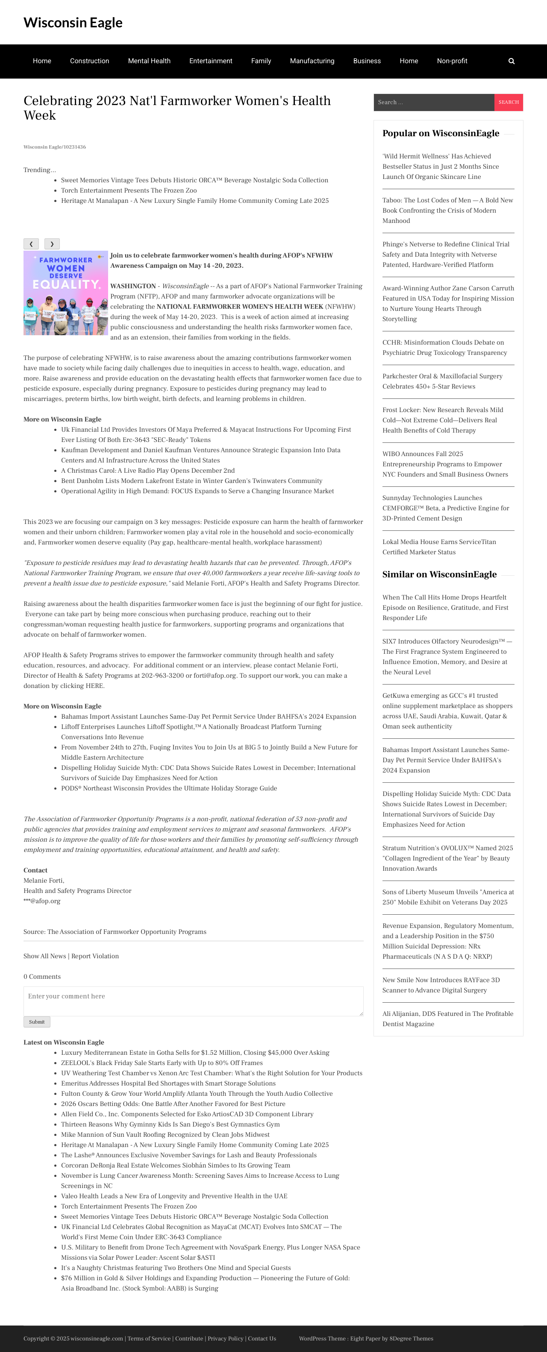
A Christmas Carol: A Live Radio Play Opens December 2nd (148, 471)
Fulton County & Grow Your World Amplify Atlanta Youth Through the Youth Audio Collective (197, 1094)
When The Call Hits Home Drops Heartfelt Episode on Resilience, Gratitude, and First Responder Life (445, 608)
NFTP (147, 297)
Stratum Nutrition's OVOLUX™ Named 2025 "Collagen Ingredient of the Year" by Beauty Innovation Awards (447, 858)
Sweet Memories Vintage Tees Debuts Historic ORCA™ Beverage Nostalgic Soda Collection (195, 180)
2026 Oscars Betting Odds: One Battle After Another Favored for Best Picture (173, 1104)
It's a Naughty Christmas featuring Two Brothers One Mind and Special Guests (176, 1268)
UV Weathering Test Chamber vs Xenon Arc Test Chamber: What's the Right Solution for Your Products (211, 1073)
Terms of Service (149, 1339)
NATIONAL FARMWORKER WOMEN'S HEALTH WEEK (240, 307)
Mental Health (149, 61)
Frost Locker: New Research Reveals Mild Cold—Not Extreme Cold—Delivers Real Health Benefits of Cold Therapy (442, 420)
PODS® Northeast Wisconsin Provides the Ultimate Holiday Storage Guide (169, 788)
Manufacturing (312, 61)
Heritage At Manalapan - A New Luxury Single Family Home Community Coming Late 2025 (195, 201)
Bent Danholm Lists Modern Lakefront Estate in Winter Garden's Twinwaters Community (192, 481)
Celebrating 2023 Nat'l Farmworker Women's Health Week (177, 108)
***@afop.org (42, 901)
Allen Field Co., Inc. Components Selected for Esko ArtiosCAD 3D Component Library (187, 1114)
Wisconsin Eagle (73, 22)
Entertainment (210, 61)
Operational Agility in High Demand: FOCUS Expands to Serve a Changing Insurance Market (197, 491)
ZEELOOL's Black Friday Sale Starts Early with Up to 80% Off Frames (162, 1063)
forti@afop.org (215, 676)
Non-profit (452, 61)
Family (261, 61)
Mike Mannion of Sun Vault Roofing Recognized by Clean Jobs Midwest (165, 1135)
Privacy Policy (226, 1339)
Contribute (189, 1339)
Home (42, 61)
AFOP (258, 286)
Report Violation (95, 956)
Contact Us (262, 1339)
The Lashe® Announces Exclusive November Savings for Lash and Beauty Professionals (189, 1155)
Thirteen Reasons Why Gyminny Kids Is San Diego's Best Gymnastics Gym (170, 1125)
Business (367, 61)
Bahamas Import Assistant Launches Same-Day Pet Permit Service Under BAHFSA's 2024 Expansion (208, 717)
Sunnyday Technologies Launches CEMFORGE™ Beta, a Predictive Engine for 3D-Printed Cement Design (445, 508)
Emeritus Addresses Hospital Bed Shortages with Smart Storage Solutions (168, 1084)
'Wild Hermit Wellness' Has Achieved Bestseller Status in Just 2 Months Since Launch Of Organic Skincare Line (440, 166)
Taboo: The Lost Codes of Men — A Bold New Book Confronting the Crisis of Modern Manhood (447, 210)
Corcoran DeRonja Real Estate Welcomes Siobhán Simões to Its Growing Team (176, 1166)
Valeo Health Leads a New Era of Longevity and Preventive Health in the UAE (174, 1196)
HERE (94, 686)
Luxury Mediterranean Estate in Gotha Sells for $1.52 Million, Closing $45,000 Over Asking (195, 1053)
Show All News (45, 956)
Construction (89, 61)
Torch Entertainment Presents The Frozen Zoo (129, 191)
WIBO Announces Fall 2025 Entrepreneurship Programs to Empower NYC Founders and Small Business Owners (445, 464)
